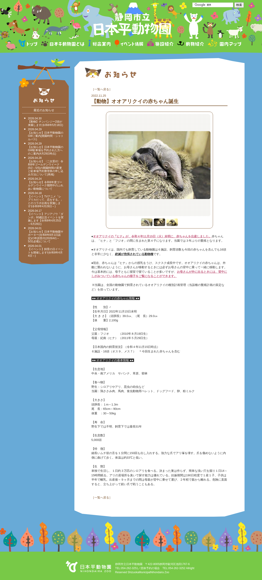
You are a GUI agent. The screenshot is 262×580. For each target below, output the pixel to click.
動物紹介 (190, 44)
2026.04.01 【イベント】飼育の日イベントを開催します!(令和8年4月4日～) (45, 251)
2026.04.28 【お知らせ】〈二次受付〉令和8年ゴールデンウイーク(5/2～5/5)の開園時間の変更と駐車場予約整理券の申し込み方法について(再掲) (45, 166)
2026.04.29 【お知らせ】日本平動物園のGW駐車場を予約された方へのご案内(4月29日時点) (45, 148)
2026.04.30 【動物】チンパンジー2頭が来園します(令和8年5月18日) (45, 122)
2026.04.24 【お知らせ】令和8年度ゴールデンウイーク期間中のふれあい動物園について (45, 183)
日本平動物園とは (63, 44)
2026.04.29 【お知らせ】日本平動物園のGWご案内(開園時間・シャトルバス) (46, 134)
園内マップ (224, 44)
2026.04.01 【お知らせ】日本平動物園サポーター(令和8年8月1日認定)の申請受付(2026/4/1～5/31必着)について (45, 235)
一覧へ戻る (101, 89)
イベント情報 (129, 44)
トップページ (28, 44)
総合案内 (100, 44)
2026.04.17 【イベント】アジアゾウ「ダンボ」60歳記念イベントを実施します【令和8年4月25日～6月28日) (46, 217)
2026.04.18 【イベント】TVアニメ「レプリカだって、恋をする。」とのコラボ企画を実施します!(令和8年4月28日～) (45, 200)
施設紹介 (160, 44)
